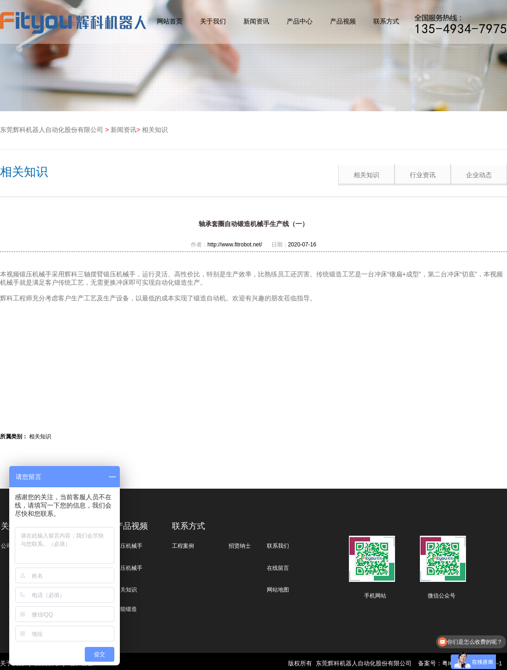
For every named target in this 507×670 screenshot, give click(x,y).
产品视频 (343, 21)
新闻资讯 (256, 21)
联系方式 (386, 21)
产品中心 (299, 21)
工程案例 (183, 546)
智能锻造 (126, 609)
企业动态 (479, 175)
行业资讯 (423, 175)
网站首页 (170, 21)
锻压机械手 (128, 568)
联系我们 (278, 546)
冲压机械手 (128, 546)
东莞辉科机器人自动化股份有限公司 (51, 129)
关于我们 (213, 21)
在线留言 (278, 568)
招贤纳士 (240, 546)
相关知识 (155, 129)
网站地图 (278, 589)
